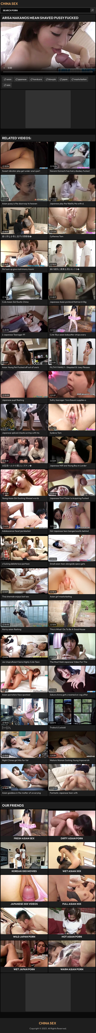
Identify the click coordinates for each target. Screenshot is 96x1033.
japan (65, 79)
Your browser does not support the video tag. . (48, 48)
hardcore (37, 79)
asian (8, 79)
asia (8, 85)
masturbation (80, 79)
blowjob (52, 79)
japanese (22, 79)
